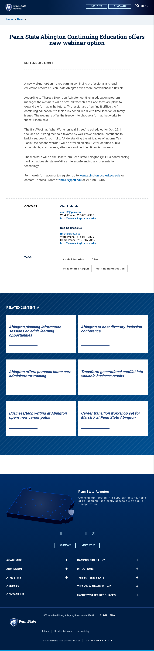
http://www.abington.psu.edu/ (78, 218)
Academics (14, 560)
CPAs (95, 259)
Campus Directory (91, 560)
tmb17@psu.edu (70, 180)
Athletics (14, 577)
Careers (12, 586)
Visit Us (96, 6)
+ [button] (66, 560)
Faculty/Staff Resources (96, 595)
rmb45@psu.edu (70, 233)
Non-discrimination (63, 631)
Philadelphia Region (76, 268)
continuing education (110, 268)
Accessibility (83, 631)
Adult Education (73, 259)
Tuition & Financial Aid (94, 586)
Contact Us (15, 594)
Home (9, 19)
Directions (85, 568)
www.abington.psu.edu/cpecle (100, 175)
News (20, 19)
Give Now (119, 6)
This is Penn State (91, 577)
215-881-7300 (107, 615)
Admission (14, 568)
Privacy (45, 631)
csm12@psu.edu (70, 212)
